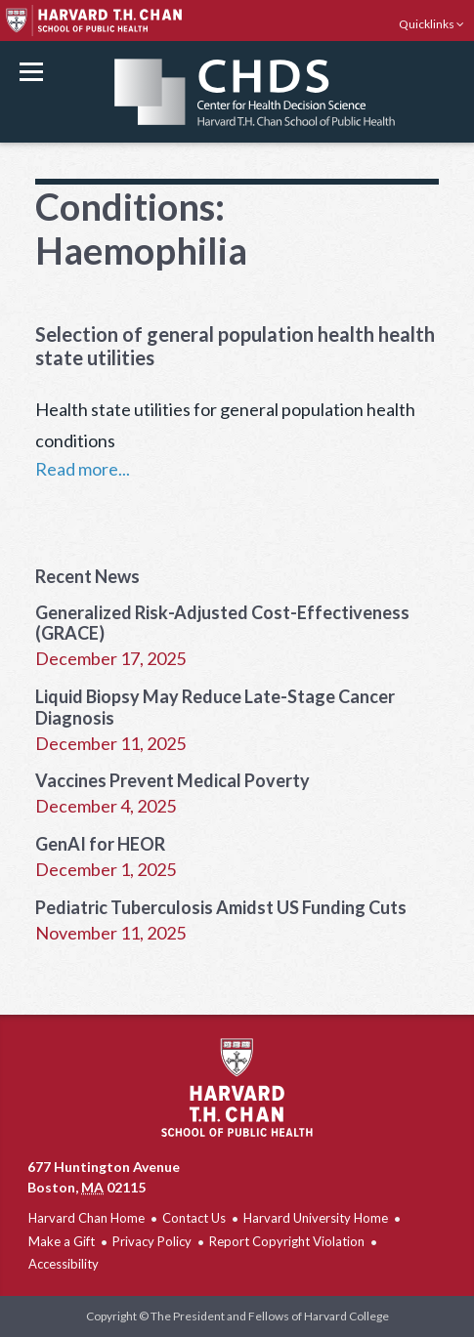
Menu (31, 72)
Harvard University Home (315, 1218)
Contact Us (194, 1218)
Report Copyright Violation (287, 1241)
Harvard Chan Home (86, 1218)
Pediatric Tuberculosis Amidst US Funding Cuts (221, 907)
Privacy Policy (152, 1241)
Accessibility (63, 1264)
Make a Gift (61, 1241)
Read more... (82, 469)
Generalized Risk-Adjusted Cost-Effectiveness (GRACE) (222, 623)
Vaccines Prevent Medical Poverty (172, 780)
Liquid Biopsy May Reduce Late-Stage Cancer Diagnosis (215, 707)
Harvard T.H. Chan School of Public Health (237, 1087)
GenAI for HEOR (100, 844)
